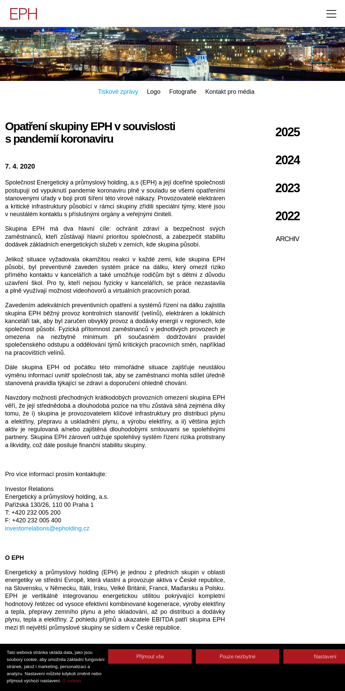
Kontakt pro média (229, 91)
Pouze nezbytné (237, 656)
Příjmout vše (150, 656)
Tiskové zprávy (118, 91)
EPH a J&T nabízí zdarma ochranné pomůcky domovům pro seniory (319, 54)
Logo (153, 91)
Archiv (288, 238)
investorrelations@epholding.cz (47, 528)
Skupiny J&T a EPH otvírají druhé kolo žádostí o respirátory (25, 54)
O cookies (71, 681)
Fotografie (182, 91)
